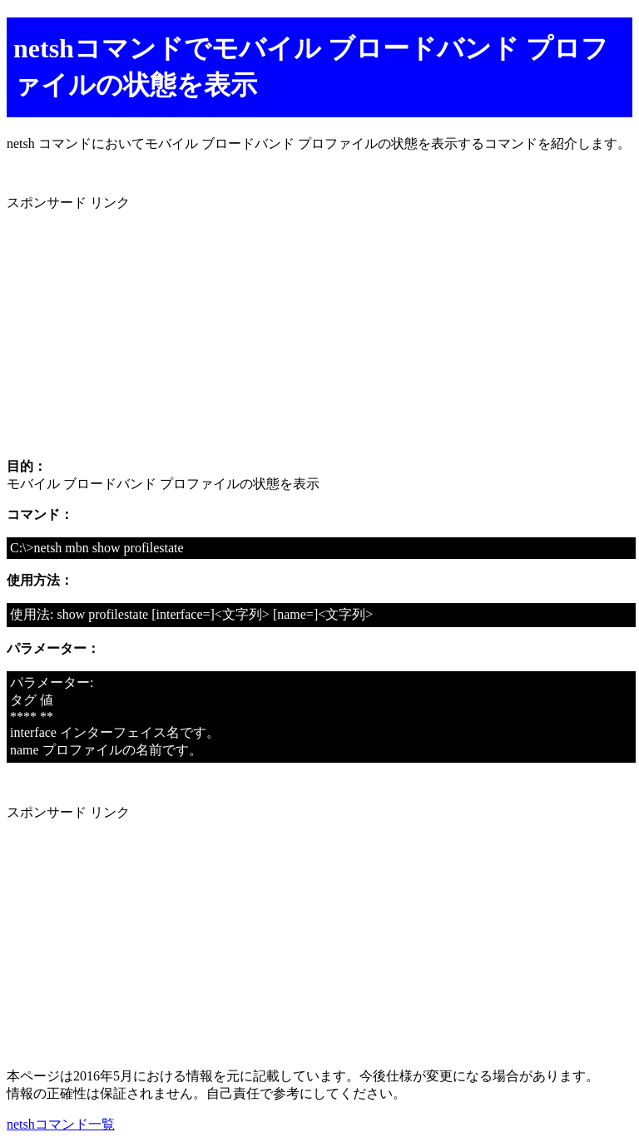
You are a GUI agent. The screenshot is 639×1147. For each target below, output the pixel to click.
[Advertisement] (319, 328)
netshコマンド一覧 (61, 1124)
